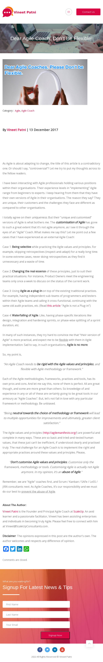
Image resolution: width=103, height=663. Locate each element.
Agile (17, 110)
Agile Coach (27, 110)
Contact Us (88, 12)
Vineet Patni (16, 130)
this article (53, 306)
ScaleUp (78, 511)
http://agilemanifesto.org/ (60, 433)
